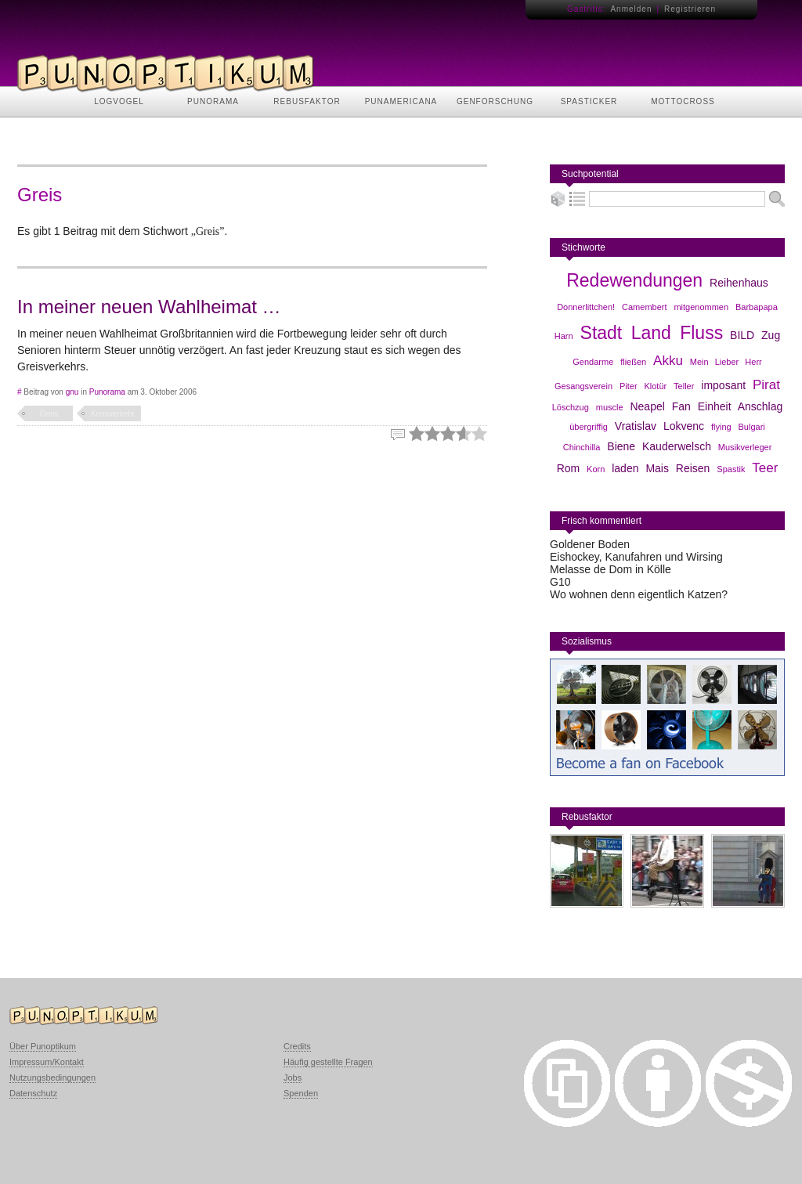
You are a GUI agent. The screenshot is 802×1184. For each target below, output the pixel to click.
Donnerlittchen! (586, 307)
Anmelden (631, 9)
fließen (633, 361)
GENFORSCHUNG (495, 101)
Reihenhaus (739, 282)
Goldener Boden (590, 544)
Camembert (644, 307)
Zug (770, 335)
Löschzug (570, 407)
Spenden (301, 1093)
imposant (723, 385)
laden (625, 468)
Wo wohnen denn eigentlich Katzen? (639, 594)
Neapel (647, 406)
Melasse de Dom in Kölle (610, 569)
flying (721, 426)
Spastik (731, 469)
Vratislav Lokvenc (659, 426)
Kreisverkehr (113, 414)
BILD (742, 335)
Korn (596, 469)
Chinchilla (582, 447)
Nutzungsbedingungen (52, 1077)
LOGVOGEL (119, 101)
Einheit (715, 406)
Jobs (293, 1077)
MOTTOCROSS (682, 101)
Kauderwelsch (676, 446)
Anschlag (760, 406)
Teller (684, 386)
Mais (657, 468)
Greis (49, 414)
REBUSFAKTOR (306, 101)
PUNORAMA (213, 101)
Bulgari (752, 426)
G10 (560, 582)
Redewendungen (634, 280)
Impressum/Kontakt (46, 1062)
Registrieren (690, 9)
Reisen (693, 468)
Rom (568, 468)
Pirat (766, 384)
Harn (564, 336)
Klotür (655, 386)
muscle (609, 407)
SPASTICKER (589, 101)
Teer (765, 467)
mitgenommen (701, 307)
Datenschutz (33, 1093)
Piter (629, 386)
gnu (72, 392)
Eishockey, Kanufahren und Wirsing (636, 556)
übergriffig (588, 426)
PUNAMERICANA (401, 101)
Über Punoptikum (42, 1046)
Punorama (107, 392)
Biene (621, 446)
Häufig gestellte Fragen (328, 1062)
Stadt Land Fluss (652, 333)
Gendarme (593, 361)
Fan (681, 406)
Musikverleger (744, 447)
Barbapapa (756, 307)
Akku (668, 360)
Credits (297, 1046)
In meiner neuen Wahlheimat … (149, 306)
